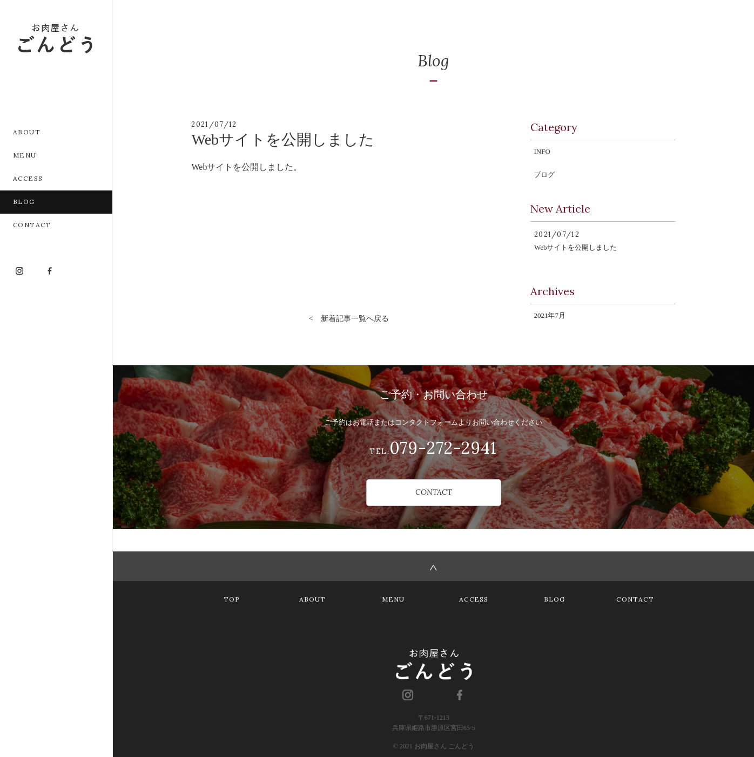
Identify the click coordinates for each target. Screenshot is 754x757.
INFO (542, 151)
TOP (232, 599)
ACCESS (473, 599)
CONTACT (433, 492)
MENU (393, 599)
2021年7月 (550, 315)
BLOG (555, 599)
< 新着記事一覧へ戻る (349, 319)
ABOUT (312, 599)
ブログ (544, 175)
